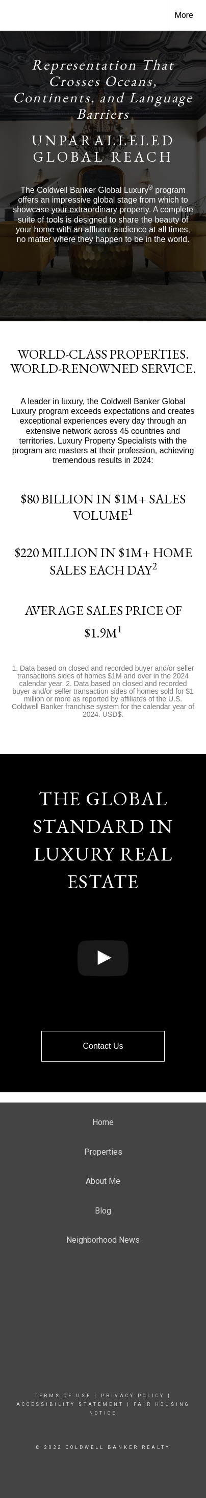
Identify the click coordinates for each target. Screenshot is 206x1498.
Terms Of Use (63, 1395)
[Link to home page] (17, 15)
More (183, 15)
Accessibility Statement (70, 1404)
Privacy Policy (133, 1395)
